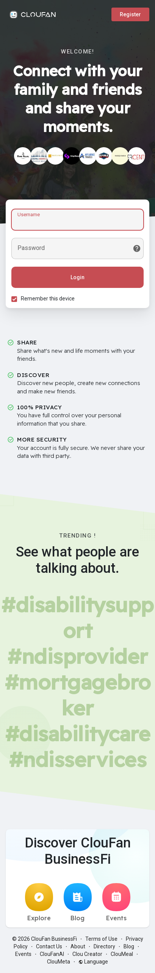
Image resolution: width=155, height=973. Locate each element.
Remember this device (48, 299)
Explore (39, 902)
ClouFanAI (52, 954)
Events (116, 902)
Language (93, 962)
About (77, 946)
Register (130, 14)
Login (77, 277)
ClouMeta (58, 962)
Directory (104, 946)
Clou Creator (87, 954)
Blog (78, 902)
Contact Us (49, 946)
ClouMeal (122, 954)
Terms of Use (101, 939)
